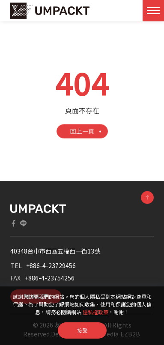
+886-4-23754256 (50, 278)
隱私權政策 (95, 312)
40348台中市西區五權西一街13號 (55, 251)
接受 (82, 330)
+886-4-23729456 (51, 265)
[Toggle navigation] (153, 10)
